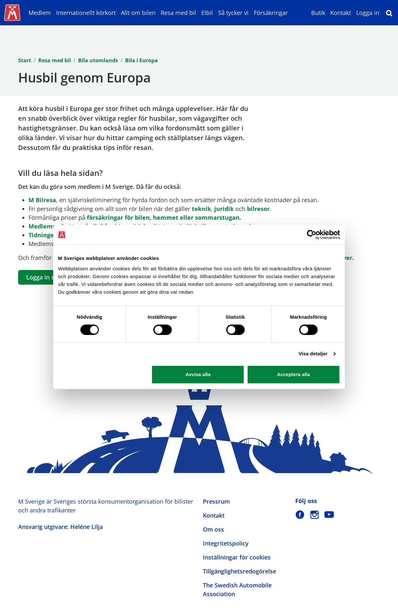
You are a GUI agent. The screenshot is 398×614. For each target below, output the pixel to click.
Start (24, 60)
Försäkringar (271, 13)
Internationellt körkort (86, 13)
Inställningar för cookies (237, 557)
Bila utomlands (98, 60)
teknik (201, 209)
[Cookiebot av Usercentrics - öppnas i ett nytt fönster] (311, 234)
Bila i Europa (141, 60)
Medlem (40, 13)
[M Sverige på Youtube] (329, 514)
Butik (318, 13)
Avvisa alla (197, 374)
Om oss (213, 529)
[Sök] (389, 12)
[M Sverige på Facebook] (300, 514)
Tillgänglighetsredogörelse (239, 571)
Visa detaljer (312, 353)
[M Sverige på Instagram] (314, 514)
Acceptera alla (293, 374)
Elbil (207, 13)
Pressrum (216, 501)
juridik (224, 209)
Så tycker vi (233, 13)
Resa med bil (178, 13)
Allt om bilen (138, 13)
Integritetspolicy (226, 543)
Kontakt (340, 13)
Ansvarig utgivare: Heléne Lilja (60, 527)
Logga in (367, 13)
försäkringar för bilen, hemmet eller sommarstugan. (164, 217)
